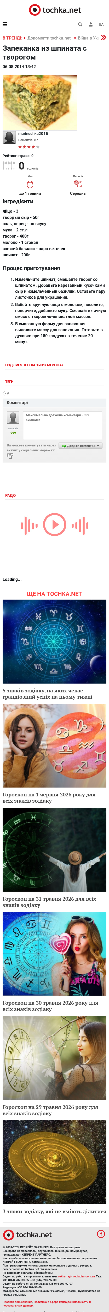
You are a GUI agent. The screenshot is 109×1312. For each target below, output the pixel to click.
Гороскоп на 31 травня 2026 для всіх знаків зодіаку (49, 901)
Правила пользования (17, 1302)
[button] (90, 24)
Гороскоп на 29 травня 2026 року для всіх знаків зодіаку (50, 1110)
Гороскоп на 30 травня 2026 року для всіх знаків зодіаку (50, 1005)
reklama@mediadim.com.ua (76, 1276)
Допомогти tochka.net (49, 38)
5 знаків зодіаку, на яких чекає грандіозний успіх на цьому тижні (48, 693)
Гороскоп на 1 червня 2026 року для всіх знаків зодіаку (49, 797)
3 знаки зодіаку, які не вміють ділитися (54, 1211)
